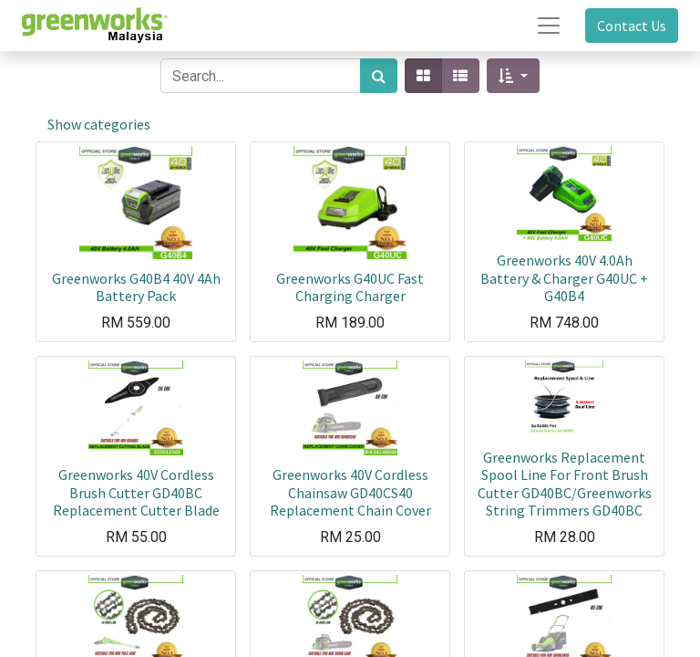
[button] (513, 75)
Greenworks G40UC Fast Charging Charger (350, 287)
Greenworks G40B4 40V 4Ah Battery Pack (136, 287)
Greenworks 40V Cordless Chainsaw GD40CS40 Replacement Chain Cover (350, 491)
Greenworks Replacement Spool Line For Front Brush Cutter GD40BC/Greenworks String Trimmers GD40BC (565, 483)
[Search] (378, 75)
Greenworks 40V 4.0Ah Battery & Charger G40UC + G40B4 (564, 277)
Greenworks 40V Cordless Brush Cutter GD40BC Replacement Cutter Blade (136, 491)
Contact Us (631, 25)
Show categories (98, 124)
